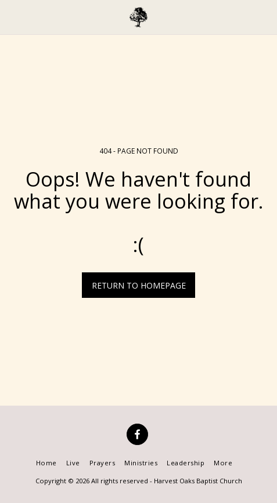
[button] (13, 16)
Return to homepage (139, 285)
